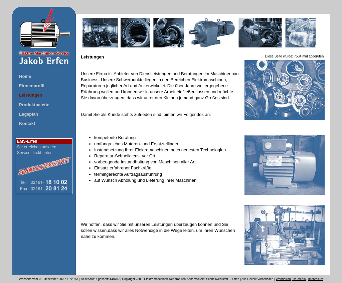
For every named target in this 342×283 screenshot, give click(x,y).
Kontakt (27, 123)
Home (25, 76)
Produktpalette (34, 104)
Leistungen (30, 95)
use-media (299, 279)
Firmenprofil (31, 85)
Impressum (315, 279)
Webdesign (283, 279)
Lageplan (28, 114)
